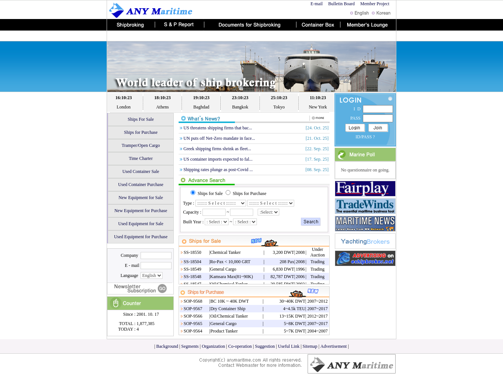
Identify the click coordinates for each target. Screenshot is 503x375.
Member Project (375, 3)
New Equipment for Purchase (140, 210)
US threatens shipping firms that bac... (217, 127)
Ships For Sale (141, 119)
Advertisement (334, 346)
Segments (190, 346)
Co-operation (240, 346)
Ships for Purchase (141, 132)
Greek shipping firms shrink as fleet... (217, 148)
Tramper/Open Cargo (141, 145)
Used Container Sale (140, 171)
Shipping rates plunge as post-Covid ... (218, 169)
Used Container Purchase (140, 184)
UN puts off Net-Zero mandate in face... (219, 138)
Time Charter (141, 158)
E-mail (317, 3)
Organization (214, 346)
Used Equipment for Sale (140, 223)
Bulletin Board (341, 3)
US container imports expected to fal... (217, 159)
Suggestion (265, 346)
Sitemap (310, 346)
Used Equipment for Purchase (141, 236)
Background (167, 346)
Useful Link (289, 346)
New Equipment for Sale (141, 197)
